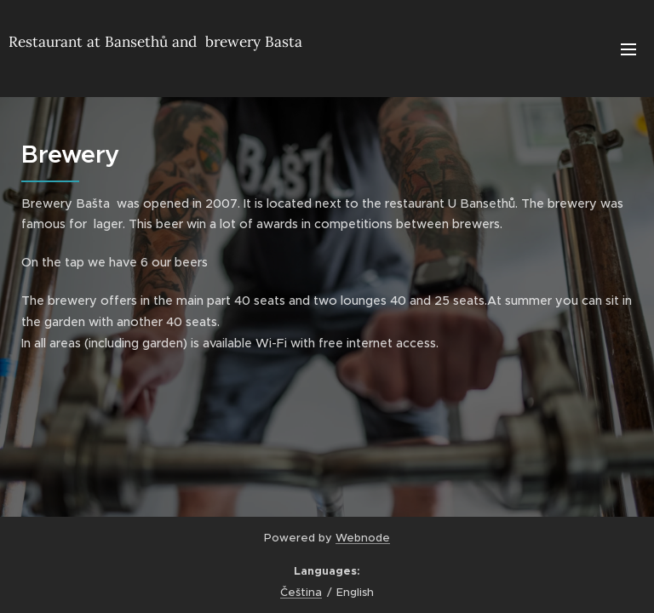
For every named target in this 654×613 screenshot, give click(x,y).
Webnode (363, 537)
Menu (628, 49)
